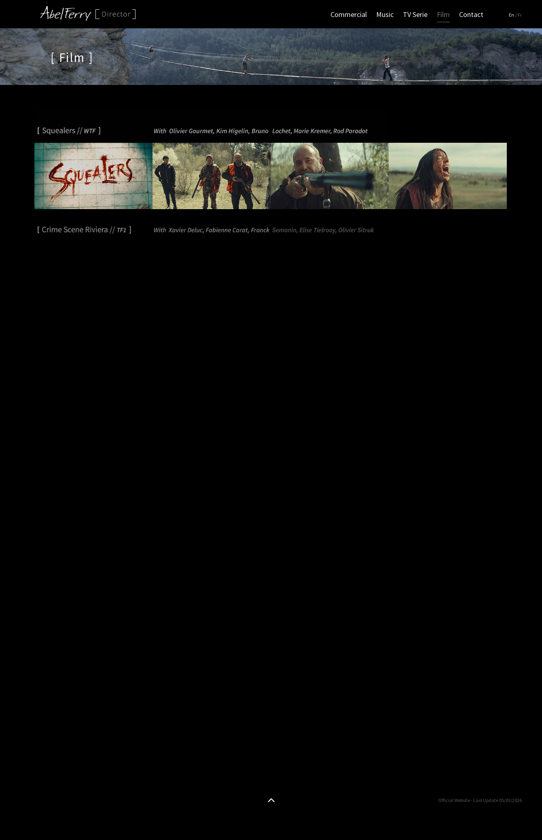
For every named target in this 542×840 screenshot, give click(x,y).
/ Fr (518, 15)
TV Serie (415, 14)
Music (385, 14)
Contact (471, 14)
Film (443, 14)
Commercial (348, 14)
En (511, 15)
